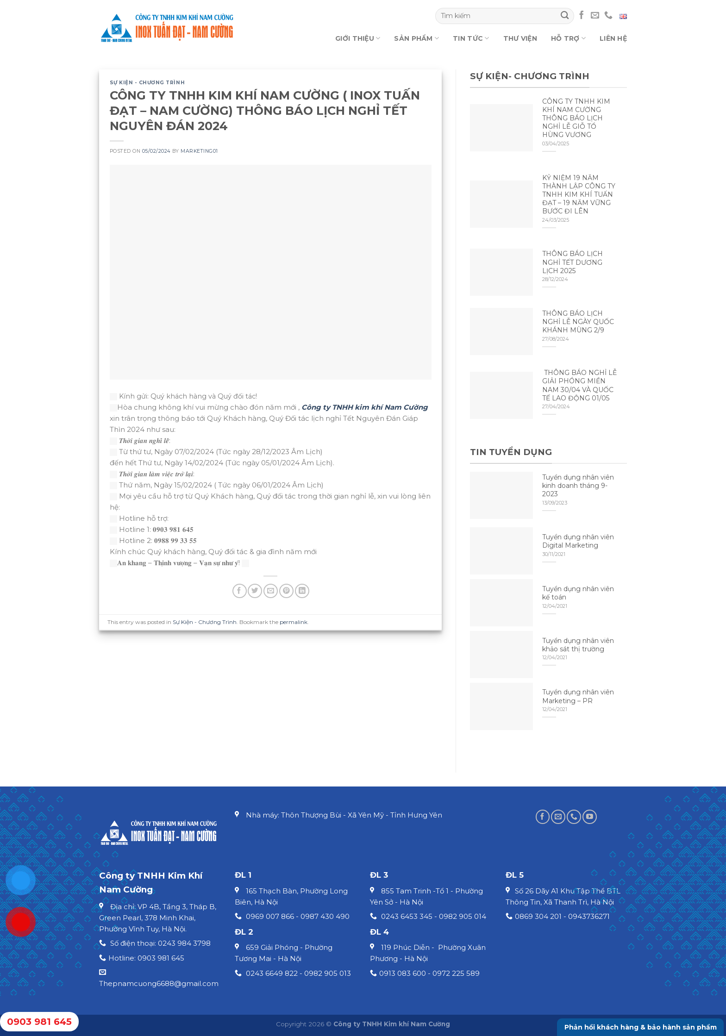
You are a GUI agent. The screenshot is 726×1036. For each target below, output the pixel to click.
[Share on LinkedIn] (302, 591)
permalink (293, 621)
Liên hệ (613, 38)
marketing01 (199, 151)
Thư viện (520, 38)
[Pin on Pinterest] (286, 591)
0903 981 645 (39, 1021)
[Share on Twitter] (255, 591)
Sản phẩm (416, 38)
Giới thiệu (357, 38)
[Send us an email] (595, 15)
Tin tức (471, 38)
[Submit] (564, 16)
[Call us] (608, 15)
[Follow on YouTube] (589, 817)
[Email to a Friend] (270, 591)
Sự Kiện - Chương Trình (147, 83)
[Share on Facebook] (239, 591)
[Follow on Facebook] (581, 15)
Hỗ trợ (568, 38)
